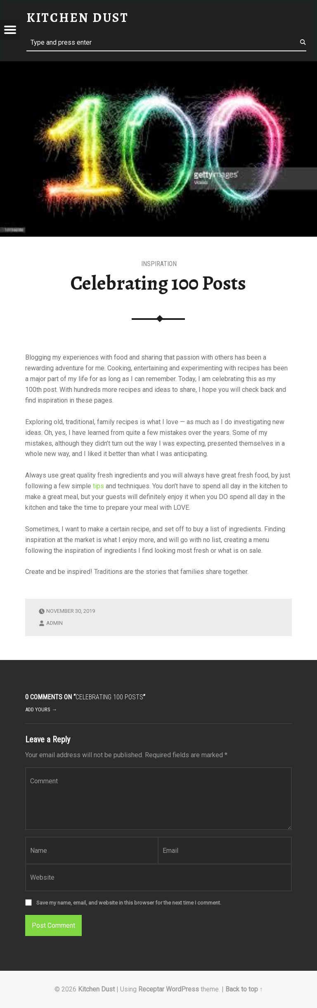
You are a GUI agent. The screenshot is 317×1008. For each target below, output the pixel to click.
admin (54, 623)
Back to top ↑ (244, 989)
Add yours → (41, 709)
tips (98, 486)
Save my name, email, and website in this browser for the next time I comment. (128, 903)
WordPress (182, 989)
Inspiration (159, 264)
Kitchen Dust (96, 989)
